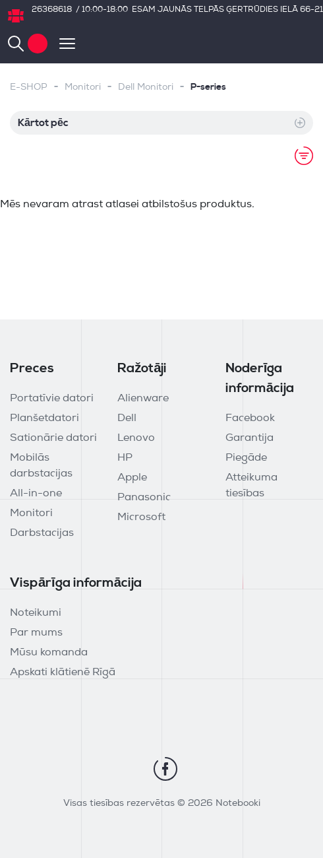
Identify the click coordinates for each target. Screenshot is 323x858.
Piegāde (246, 458)
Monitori (83, 87)
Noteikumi (35, 613)
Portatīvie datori (52, 398)
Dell (126, 418)
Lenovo (136, 438)
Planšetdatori (44, 418)
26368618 (52, 10)
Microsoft (141, 517)
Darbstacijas (42, 533)
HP (124, 458)
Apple (132, 478)
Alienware (143, 398)
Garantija (249, 438)
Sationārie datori (53, 438)
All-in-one (36, 493)
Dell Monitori (145, 87)
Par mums (36, 633)
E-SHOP (28, 87)
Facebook (250, 418)
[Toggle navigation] (61, 43)
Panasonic (144, 497)
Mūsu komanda (49, 652)
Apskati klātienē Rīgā (62, 672)
